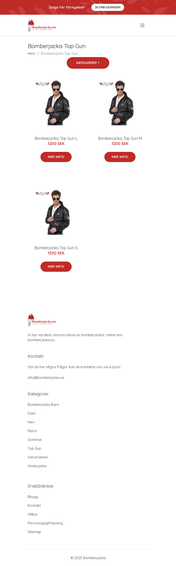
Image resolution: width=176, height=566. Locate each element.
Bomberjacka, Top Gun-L (56, 138)
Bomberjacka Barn (43, 404)
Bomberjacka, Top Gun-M (120, 138)
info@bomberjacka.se (46, 377)
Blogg (33, 496)
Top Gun (34, 448)
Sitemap (34, 532)
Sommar (35, 439)
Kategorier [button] (86, 63)
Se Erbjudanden (107, 7)
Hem (31, 53)
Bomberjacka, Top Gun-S (56, 247)
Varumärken (38, 457)
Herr (31, 422)
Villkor (33, 514)
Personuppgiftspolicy (45, 523)
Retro (32, 431)
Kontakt (34, 505)
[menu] (142, 25)
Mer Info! (56, 157)
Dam (31, 413)
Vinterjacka (37, 466)
